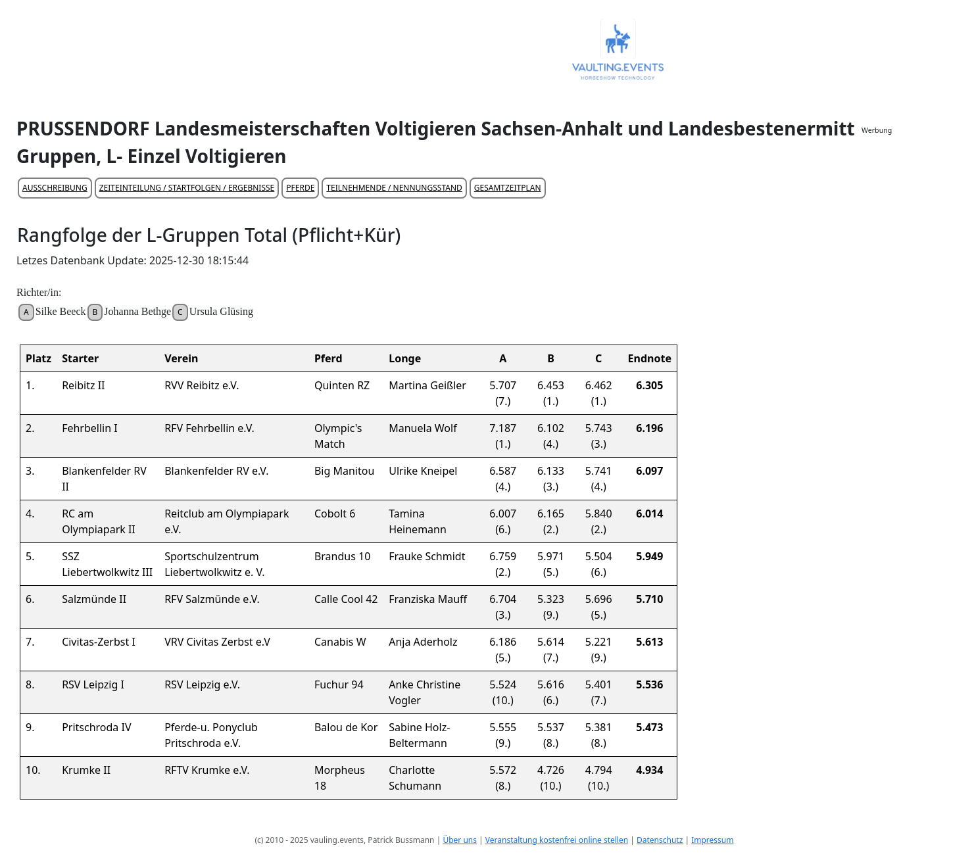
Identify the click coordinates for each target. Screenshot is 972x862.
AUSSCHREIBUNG (54, 187)
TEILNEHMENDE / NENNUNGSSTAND (394, 187)
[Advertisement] (914, 332)
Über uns (460, 840)
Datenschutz (660, 840)
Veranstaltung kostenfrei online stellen (556, 840)
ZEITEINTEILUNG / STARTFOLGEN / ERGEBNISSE (187, 187)
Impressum (712, 840)
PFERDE (300, 187)
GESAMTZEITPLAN (507, 187)
